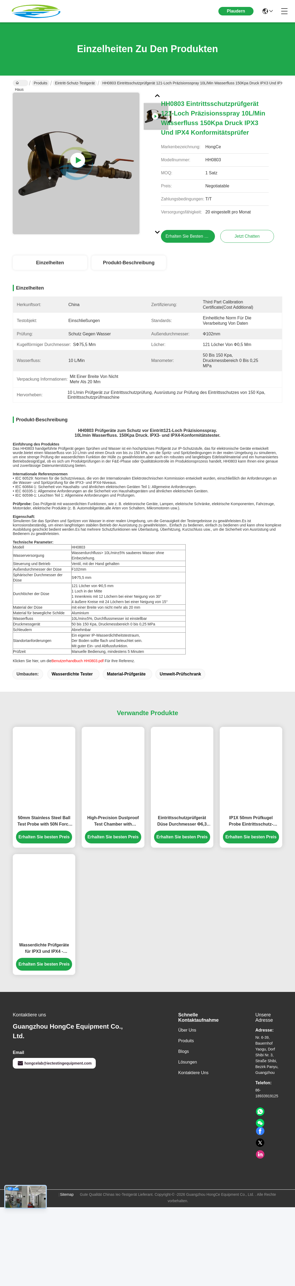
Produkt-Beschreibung (129, 262)
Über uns (187, 1048)
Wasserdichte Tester (72, 692)
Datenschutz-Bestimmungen (25, 1216)
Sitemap (66, 1213)
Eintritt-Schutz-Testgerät (75, 83)
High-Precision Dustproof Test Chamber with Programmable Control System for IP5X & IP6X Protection (113, 840)
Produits (40, 83)
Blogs (183, 1070)
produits (186, 1059)
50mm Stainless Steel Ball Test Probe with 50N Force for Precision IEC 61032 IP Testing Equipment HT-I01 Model (44, 840)
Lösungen (187, 1080)
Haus (19, 83)
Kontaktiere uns (193, 1091)
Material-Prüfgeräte (126, 692)
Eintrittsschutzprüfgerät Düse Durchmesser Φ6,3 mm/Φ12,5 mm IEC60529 (182, 840)
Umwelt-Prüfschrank (180, 692)
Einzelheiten (50, 262)
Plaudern (236, 11)
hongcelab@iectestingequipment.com (54, 1082)
